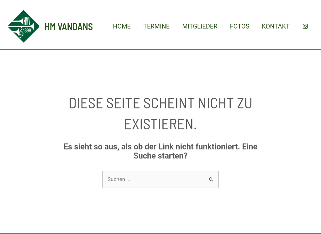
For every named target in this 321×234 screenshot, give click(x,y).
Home (122, 26)
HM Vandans (69, 26)
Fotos (239, 26)
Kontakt (276, 26)
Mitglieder (199, 26)
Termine (156, 26)
